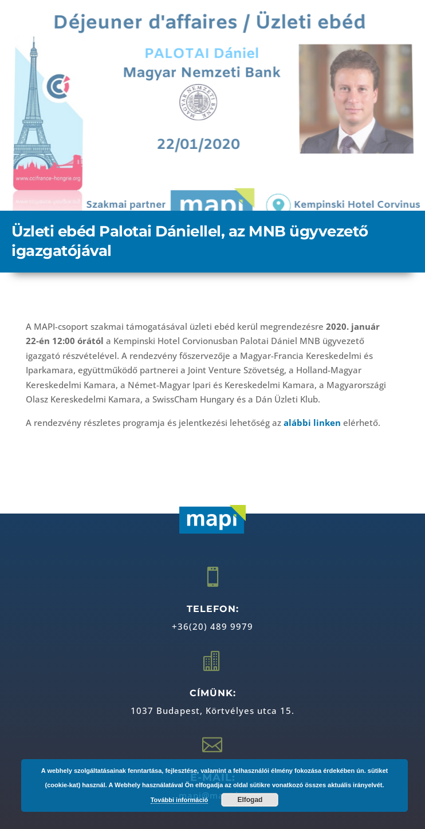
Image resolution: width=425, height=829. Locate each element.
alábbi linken (312, 422)
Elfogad (249, 800)
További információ (179, 799)
